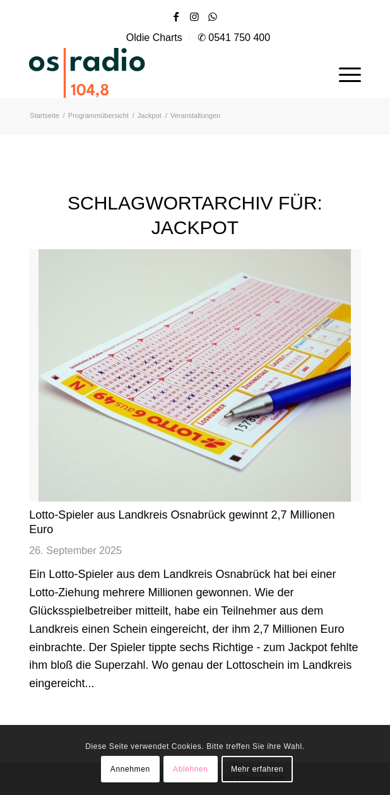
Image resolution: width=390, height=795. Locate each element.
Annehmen (130, 769)
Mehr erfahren (257, 769)
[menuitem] (154, 38)
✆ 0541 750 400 (234, 37)
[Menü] (343, 72)
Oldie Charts (154, 37)
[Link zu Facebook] (176, 16)
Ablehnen (190, 769)
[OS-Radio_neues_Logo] (123, 72)
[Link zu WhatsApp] (212, 16)
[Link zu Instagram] (194, 16)
